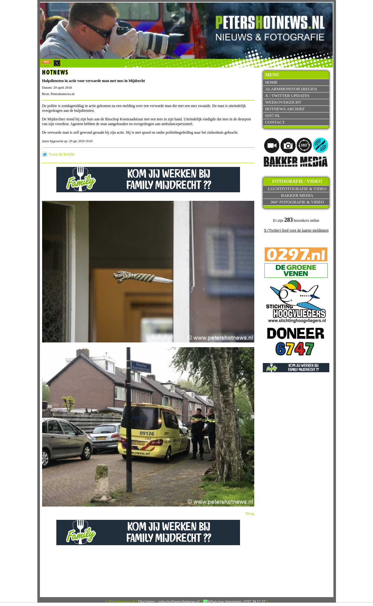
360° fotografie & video (297, 202)
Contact (275, 122)
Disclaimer (146, 601)
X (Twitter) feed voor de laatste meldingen (296, 230)
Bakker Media (297, 195)
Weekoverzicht (283, 102)
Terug (249, 513)
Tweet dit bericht (61, 154)
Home (271, 82)
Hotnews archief (285, 108)
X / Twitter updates (287, 95)
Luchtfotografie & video (297, 188)
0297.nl (272, 115)
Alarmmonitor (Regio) (291, 88)
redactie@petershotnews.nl (178, 601)
